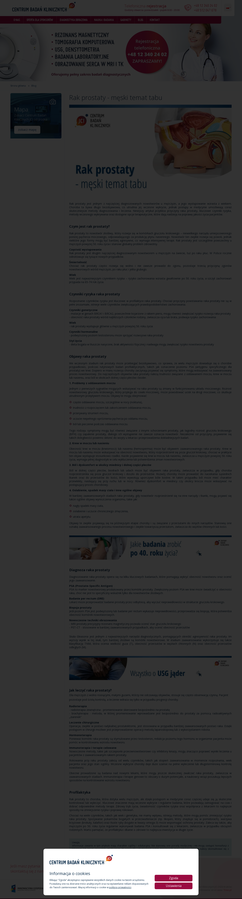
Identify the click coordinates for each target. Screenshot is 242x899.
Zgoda (173, 878)
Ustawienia (174, 886)
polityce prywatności (120, 887)
